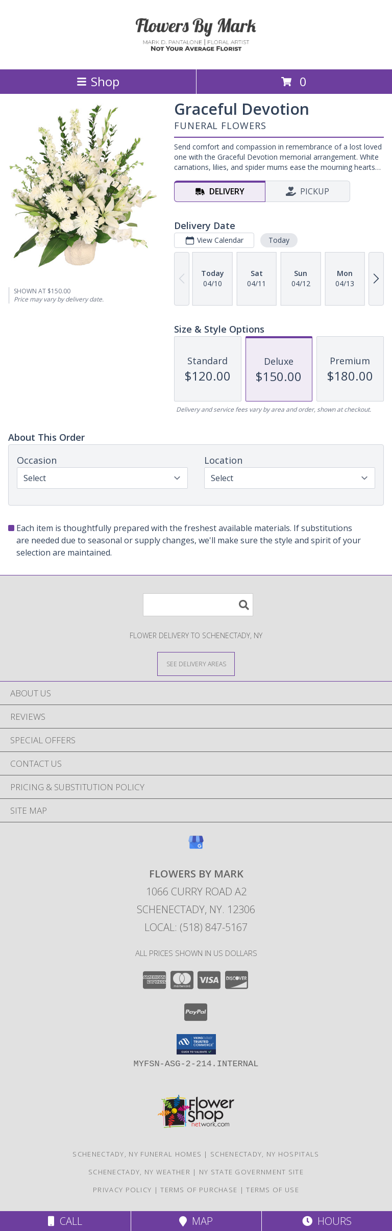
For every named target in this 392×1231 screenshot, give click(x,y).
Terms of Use (272, 1189)
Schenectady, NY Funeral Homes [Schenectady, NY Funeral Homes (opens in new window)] (137, 1154)
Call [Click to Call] (65, 1221)
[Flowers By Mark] (196, 54)
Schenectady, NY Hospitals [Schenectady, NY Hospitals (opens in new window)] (265, 1154)
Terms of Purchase (198, 1189)
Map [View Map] (196, 1221)
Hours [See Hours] (327, 1221)
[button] (196, 1044)
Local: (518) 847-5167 (196, 927)
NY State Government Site (251, 1171)
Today (278, 240)
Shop (98, 81)
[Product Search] (198, 604)
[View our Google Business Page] (196, 847)
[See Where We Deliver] (196, 663)
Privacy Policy (122, 1189)
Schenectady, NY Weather (139, 1171)
